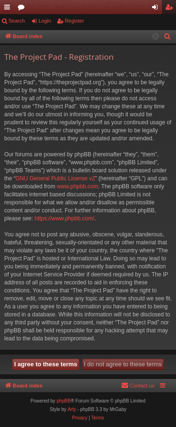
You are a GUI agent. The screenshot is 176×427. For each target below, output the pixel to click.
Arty (72, 409)
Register (74, 21)
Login (44, 21)
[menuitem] (167, 37)
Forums (23, 9)
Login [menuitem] (157, 9)
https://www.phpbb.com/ (64, 218)
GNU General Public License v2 (55, 178)
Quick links (9, 9)
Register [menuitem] (171, 9)
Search (16, 21)
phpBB (64, 400)
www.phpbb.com (77, 186)
